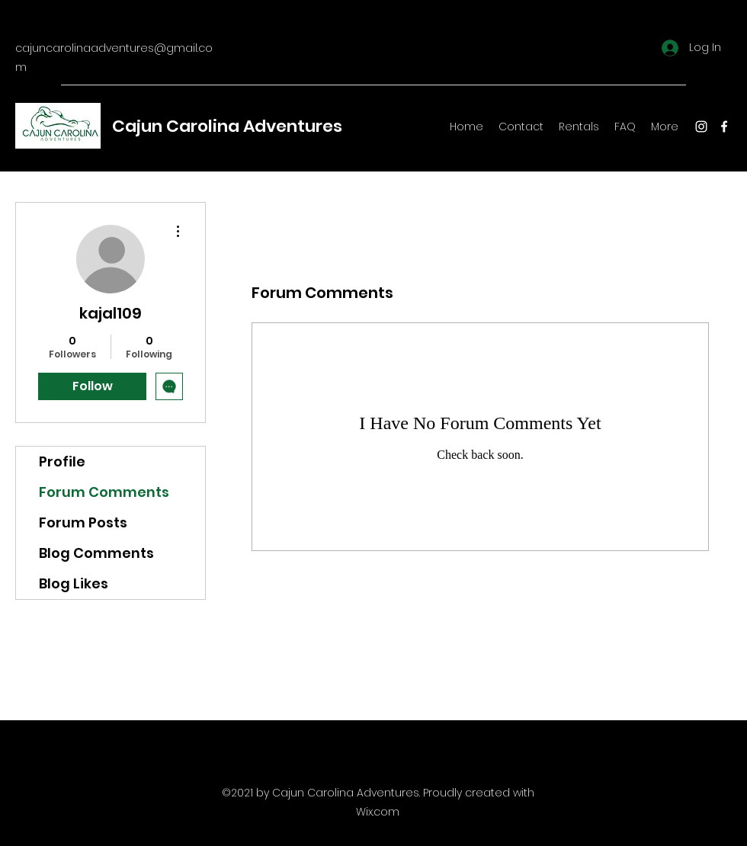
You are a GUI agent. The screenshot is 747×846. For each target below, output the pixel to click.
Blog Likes (73, 583)
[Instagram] (701, 126)
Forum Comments (104, 492)
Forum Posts (83, 522)
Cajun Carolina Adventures (227, 126)
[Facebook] (724, 126)
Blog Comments (96, 552)
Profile (62, 461)
